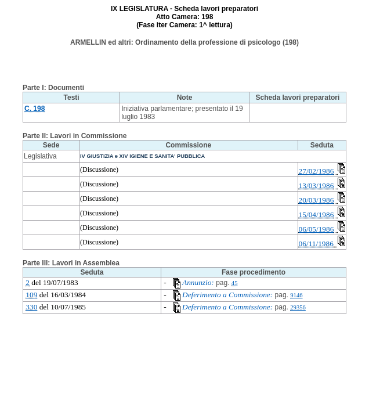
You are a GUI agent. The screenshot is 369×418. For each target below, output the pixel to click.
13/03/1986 (316, 185)
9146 (296, 295)
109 (31, 294)
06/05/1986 (316, 229)
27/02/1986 (316, 171)
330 (31, 306)
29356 (298, 307)
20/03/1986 (316, 200)
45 (234, 283)
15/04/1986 (316, 214)
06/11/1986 (316, 243)
